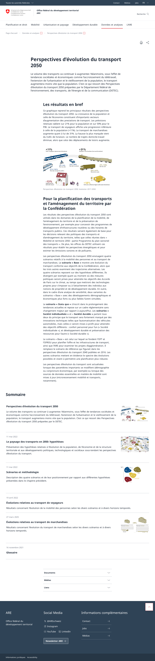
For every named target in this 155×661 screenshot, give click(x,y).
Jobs (96, 628)
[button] (16, 25)
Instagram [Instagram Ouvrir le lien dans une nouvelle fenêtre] (51, 626)
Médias (96, 635)
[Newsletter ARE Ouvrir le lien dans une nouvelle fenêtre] (56, 641)
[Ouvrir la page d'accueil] (42, 13)
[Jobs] (136, 3)
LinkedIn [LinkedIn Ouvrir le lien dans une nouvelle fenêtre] (64, 631)
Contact (96, 621)
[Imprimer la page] (141, 42)
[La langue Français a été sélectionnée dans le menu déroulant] (144, 3)
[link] (77, 417)
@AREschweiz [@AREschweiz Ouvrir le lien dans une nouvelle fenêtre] (52, 621)
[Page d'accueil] (11, 33)
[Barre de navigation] (125, 3)
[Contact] (115, 3)
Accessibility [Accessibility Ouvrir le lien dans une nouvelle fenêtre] (32, 657)
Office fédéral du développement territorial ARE (58, 11)
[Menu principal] (75, 25)
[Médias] (126, 3)
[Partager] (147, 43)
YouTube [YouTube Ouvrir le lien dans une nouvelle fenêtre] (50, 631)
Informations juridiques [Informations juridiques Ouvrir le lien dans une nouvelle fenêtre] (15, 657)
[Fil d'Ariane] (76, 33)
